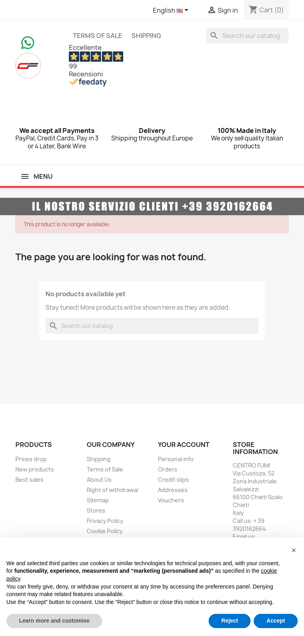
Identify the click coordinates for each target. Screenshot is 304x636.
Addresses (173, 490)
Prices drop (31, 459)
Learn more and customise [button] (54, 620)
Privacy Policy (105, 520)
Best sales (29, 479)
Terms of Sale (97, 35)
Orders (167, 469)
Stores (96, 510)
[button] (293, 550)
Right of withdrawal (112, 490)
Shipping (146, 35)
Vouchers (171, 500)
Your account (183, 444)
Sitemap (98, 500)
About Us (99, 479)
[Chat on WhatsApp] (27, 42)
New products (34, 469)
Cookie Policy (105, 531)
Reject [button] (229, 620)
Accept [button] (275, 620)
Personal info (176, 459)
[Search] (247, 36)
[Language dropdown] (172, 10)
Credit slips (173, 479)
